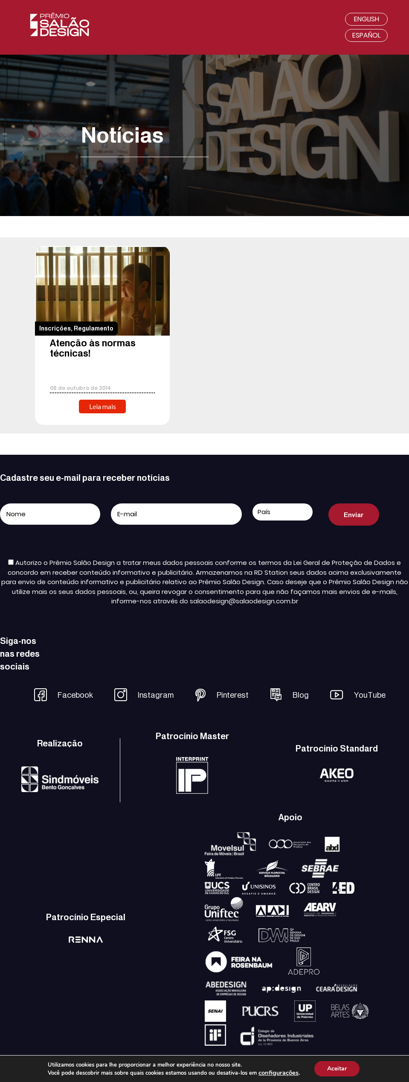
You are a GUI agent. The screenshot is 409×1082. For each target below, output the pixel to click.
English (366, 19)
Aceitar (337, 1068)
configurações (278, 1072)
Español (366, 35)
